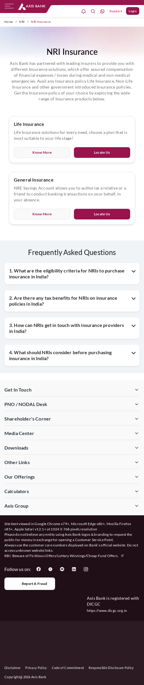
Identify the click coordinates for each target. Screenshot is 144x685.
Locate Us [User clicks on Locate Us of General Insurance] (102, 214)
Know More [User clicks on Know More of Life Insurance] (42, 152)
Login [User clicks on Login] (133, 11)
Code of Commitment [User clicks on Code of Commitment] (68, 668)
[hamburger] (9, 7)
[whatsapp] (102, 11)
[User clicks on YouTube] (62, 569)
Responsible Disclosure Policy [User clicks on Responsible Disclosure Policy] (111, 668)
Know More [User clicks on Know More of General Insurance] (42, 214)
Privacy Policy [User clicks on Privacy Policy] (36, 668)
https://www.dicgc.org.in (107, 610)
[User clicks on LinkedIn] (73, 569)
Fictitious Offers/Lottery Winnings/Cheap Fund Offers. (76, 556)
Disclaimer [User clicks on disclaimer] (12, 668)
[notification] (83, 11)
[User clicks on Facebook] (38, 569)
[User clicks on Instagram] (85, 569)
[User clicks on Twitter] (50, 569)
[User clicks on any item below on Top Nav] (32, 6)
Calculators (16, 491)
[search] (93, 11)
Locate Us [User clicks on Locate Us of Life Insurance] (102, 152)
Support (116, 11)
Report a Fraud (29, 583)
